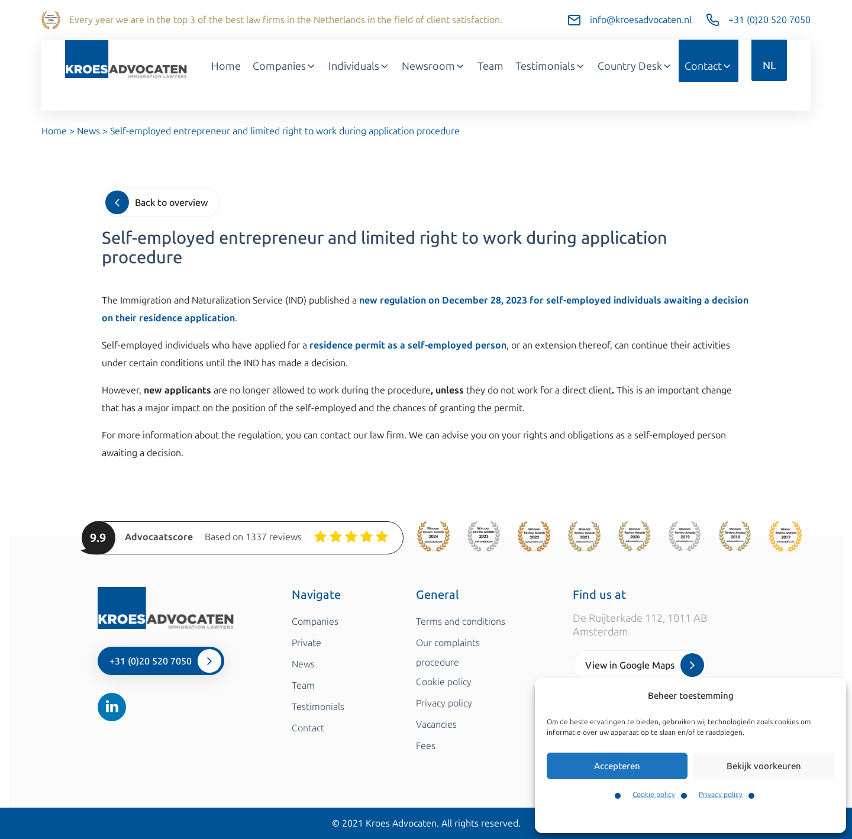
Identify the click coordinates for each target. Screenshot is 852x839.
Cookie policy (653, 794)
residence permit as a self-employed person (407, 345)
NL (769, 65)
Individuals (359, 66)
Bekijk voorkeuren (764, 766)
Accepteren (617, 766)
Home (226, 66)
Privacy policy (721, 794)
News (88, 131)
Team (490, 66)
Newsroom (434, 66)
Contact (708, 66)
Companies (285, 66)
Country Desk (635, 66)
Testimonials (550, 66)
